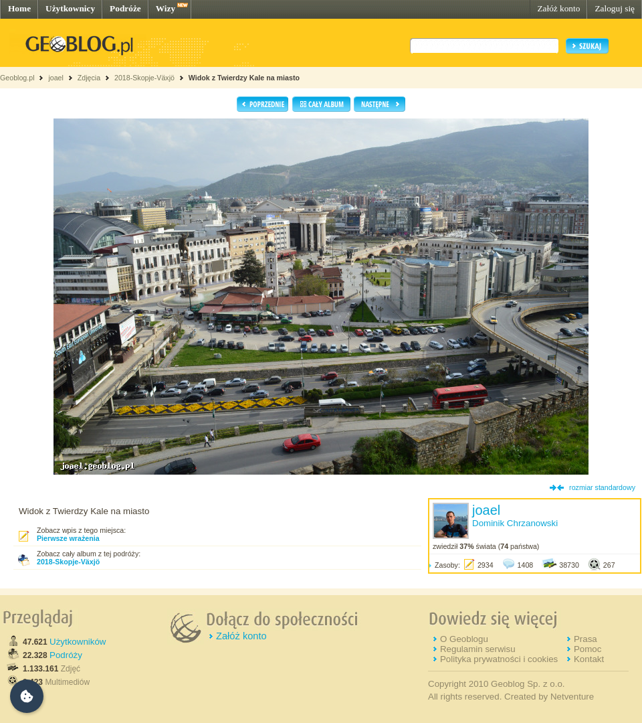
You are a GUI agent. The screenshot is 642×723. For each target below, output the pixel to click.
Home (19, 8)
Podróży (65, 655)
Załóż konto (558, 8)
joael (56, 78)
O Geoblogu (464, 639)
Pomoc (587, 649)
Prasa (585, 639)
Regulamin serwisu (478, 649)
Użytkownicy (70, 8)
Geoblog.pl (17, 78)
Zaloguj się (615, 8)
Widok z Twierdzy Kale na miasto (244, 78)
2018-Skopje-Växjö (144, 78)
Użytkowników (77, 642)
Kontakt (589, 659)
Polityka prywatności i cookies (499, 659)
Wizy (165, 8)
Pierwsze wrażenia (68, 538)
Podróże (125, 8)
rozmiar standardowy (602, 487)
